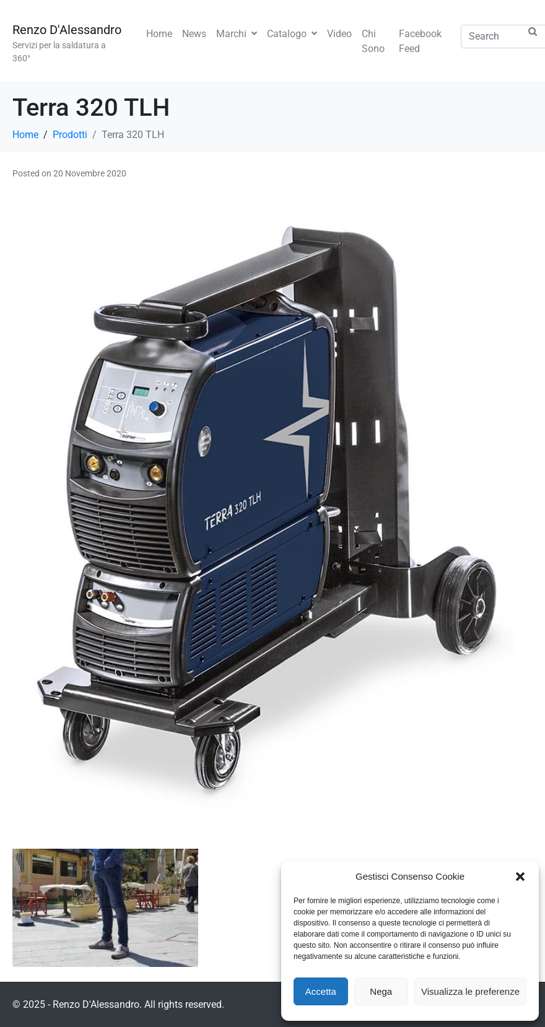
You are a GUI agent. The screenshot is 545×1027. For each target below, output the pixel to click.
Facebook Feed (420, 41)
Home (159, 34)
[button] (520, 876)
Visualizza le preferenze (470, 991)
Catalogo (292, 34)
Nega (381, 991)
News (194, 34)
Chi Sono (373, 41)
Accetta (320, 991)
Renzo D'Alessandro (66, 29)
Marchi (236, 34)
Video (339, 34)
